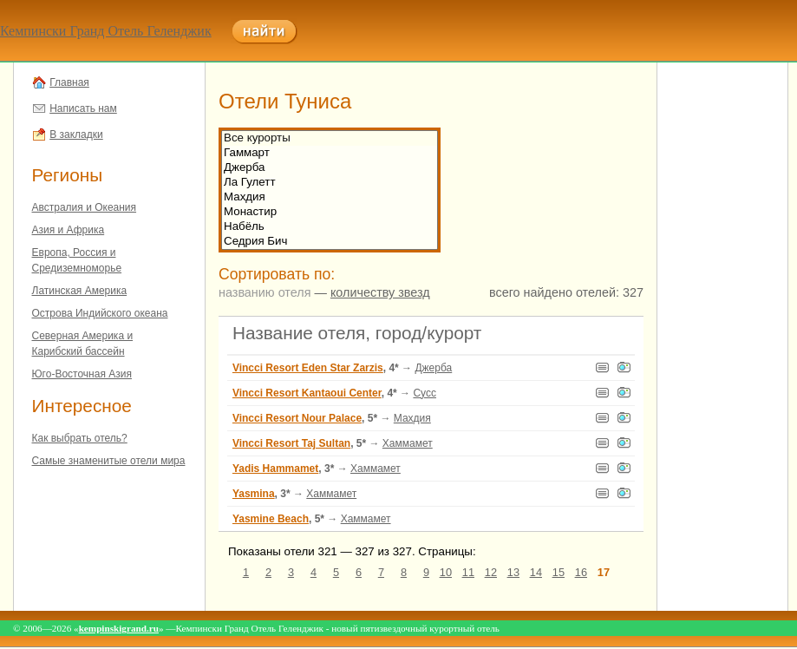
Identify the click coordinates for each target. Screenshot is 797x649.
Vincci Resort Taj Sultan (291, 443)
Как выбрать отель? (79, 438)
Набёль (329, 227)
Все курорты (329, 138)
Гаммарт (329, 153)
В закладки (76, 134)
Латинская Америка (79, 291)
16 (581, 572)
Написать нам (83, 108)
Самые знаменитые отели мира (109, 461)
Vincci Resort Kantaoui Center (307, 393)
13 (513, 572)
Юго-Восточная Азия (82, 374)
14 (536, 572)
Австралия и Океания (84, 207)
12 (491, 572)
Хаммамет (407, 443)
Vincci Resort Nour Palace (297, 418)
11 (468, 572)
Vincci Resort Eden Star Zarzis (307, 368)
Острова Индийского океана (100, 313)
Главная (69, 82)
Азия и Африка (68, 230)
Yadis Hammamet (275, 468)
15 (558, 572)
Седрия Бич (329, 241)
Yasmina (253, 494)
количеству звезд (380, 292)
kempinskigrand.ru (119, 628)
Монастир (329, 212)
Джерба (329, 168)
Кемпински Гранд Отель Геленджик (106, 30)
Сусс (424, 393)
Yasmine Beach (270, 519)
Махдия (329, 197)
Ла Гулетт (329, 182)
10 (446, 572)
